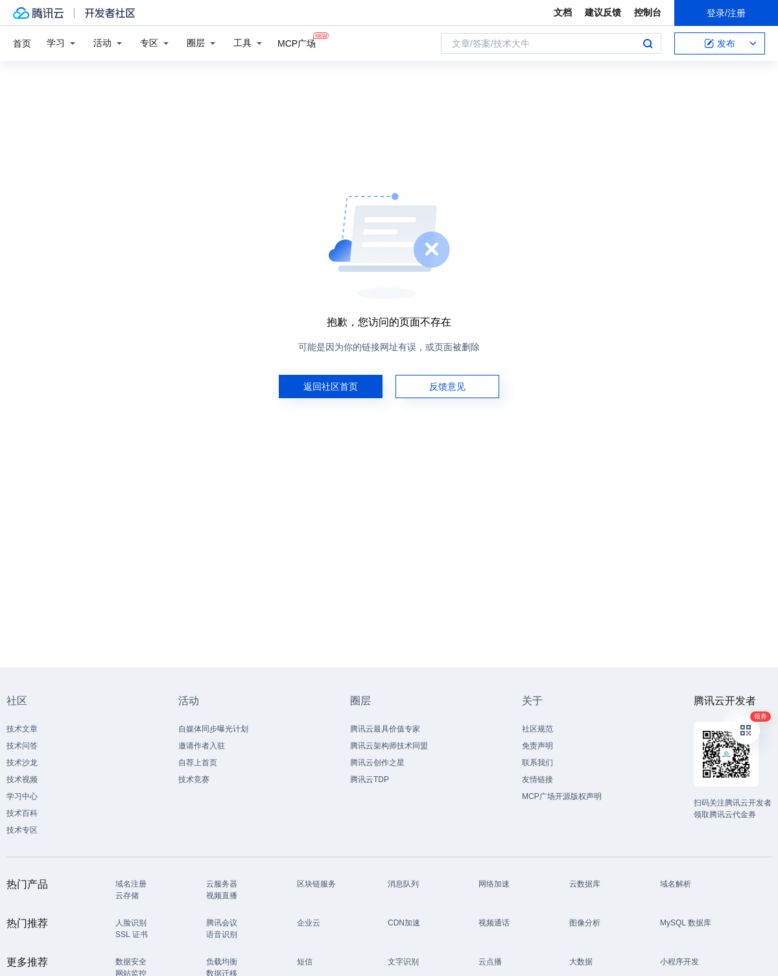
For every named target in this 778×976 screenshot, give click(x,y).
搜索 (647, 43)
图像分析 (584, 922)
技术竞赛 (193, 779)
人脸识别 (131, 922)
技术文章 (22, 728)
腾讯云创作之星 (377, 762)
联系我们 (537, 762)
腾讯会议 (221, 922)
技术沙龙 (22, 762)
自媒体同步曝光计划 (213, 728)
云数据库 (584, 883)
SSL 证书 (131, 934)
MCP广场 (296, 42)
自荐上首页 (197, 762)
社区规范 (537, 728)
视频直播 (221, 895)
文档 (563, 12)
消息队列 (403, 883)
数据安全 (131, 961)
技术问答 (22, 745)
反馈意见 (447, 386)
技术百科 (22, 813)
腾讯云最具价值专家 (385, 728)
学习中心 (22, 796)
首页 (22, 43)
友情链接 (537, 779)
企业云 (308, 922)
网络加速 (494, 883)
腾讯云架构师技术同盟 (389, 745)
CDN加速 (404, 922)
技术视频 (22, 779)
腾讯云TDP (369, 779)
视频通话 (494, 922)
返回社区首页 (330, 386)
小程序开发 (679, 961)
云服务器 (221, 883)
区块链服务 (316, 883)
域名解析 (675, 883)
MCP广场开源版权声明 (562, 796)
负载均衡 (221, 961)
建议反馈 (603, 12)
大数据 (581, 961)
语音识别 (221, 934)
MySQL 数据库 (685, 922)
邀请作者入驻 (201, 745)
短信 (304, 961)
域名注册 (131, 883)
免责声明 (537, 745)
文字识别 (403, 961)
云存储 (127, 895)
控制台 (647, 12)
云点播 (490, 961)
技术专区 (22, 830)
